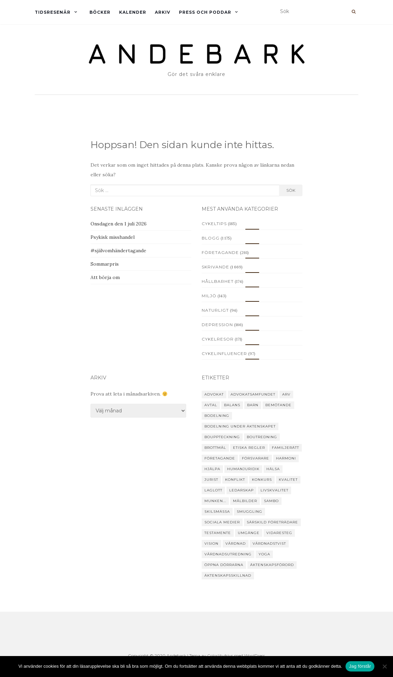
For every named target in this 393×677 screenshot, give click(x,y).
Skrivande (215, 266)
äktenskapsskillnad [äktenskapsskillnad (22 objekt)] (227, 575)
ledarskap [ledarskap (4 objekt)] (241, 490)
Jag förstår (360, 666)
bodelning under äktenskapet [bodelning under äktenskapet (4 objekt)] (240, 426)
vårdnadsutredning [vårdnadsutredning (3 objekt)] (228, 554)
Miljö (209, 295)
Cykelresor (218, 339)
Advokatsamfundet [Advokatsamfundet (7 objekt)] (253, 394)
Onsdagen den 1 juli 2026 (119, 224)
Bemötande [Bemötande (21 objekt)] (278, 405)
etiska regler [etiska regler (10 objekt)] (249, 447)
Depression (217, 324)
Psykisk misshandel (113, 237)
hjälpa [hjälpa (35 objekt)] (212, 469)
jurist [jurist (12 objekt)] (211, 479)
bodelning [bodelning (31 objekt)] (216, 415)
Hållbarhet (218, 281)
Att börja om (105, 277)
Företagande (220, 252)
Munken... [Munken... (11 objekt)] (215, 501)
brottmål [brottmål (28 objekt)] (215, 447)
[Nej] (384, 666)
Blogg (211, 238)
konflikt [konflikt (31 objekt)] (235, 479)
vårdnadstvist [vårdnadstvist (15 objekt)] (269, 543)
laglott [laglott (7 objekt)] (213, 490)
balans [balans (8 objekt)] (232, 405)
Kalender (132, 12)
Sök (290, 190)
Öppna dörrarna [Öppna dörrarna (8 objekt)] (223, 565)
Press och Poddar (205, 12)
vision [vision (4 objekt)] (211, 543)
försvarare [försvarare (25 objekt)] (255, 458)
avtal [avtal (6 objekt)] (210, 405)
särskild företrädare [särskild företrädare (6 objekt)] (272, 522)
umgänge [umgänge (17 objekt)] (248, 533)
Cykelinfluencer (224, 353)
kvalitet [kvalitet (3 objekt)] (288, 479)
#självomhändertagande (118, 250)
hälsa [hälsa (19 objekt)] (273, 469)
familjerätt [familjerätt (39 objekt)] (285, 447)
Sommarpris (105, 264)
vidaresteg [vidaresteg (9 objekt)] (279, 533)
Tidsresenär (53, 12)
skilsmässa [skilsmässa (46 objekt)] (217, 511)
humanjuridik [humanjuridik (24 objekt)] (243, 469)
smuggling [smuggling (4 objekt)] (249, 511)
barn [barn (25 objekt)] (252, 405)
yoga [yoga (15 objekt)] (264, 554)
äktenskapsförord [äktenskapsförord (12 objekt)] (272, 565)
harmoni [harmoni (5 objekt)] (286, 458)
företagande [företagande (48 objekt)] (219, 458)
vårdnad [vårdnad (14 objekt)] (235, 543)
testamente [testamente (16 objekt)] (217, 533)
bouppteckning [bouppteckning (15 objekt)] (222, 437)
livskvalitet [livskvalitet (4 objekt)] (274, 490)
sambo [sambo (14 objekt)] (271, 501)
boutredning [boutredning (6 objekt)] (262, 437)
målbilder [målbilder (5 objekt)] (245, 501)
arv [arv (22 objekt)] (286, 394)
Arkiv (162, 12)
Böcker (99, 12)
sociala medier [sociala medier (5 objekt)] (222, 522)
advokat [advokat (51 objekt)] (214, 394)
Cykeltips (214, 223)
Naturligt (215, 310)
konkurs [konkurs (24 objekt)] (262, 479)
